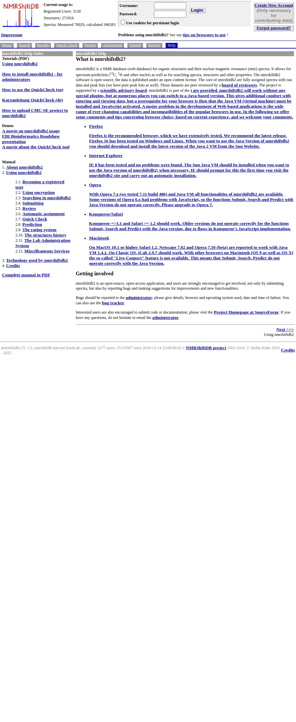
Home (7, 45)
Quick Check (66, 45)
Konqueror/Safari (106, 214)
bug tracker (113, 302)
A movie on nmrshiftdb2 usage (31, 130)
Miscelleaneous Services (47, 250)
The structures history (45, 234)
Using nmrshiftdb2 (20, 63)
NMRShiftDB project (206, 347)
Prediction (32, 224)
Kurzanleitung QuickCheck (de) (32, 99)
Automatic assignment (43, 213)
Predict (90, 45)
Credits (13, 265)
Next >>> (285, 329)
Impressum (11, 34)
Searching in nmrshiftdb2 (46, 197)
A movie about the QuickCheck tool (36, 146)
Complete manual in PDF (26, 274)
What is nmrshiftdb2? (101, 59)
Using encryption (38, 192)
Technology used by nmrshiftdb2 (37, 260)
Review (154, 45)
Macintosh (99, 237)
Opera (95, 184)
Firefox (96, 126)
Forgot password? (274, 27)
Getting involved (94, 273)
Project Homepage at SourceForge (246, 312)
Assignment (112, 45)
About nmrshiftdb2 (24, 167)
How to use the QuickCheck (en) (32, 89)
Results (43, 45)
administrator (139, 297)
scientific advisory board (123, 90)
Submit (135, 45)
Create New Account (273, 5)
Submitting (33, 203)
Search (24, 45)
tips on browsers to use (204, 34)
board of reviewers (239, 84)
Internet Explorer (106, 155)
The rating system (39, 229)
